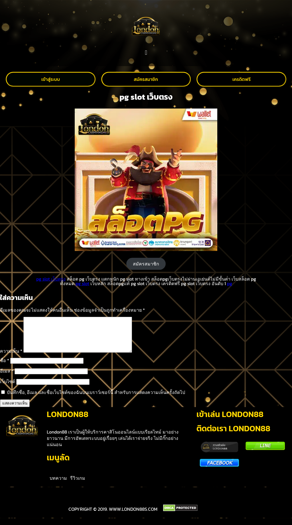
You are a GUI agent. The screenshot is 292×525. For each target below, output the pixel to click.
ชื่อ (4, 367)
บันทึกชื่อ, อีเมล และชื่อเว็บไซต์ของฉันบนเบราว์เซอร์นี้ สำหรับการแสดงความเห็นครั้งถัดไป (96, 399)
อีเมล (6, 377)
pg (229, 283)
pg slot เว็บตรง (51, 278)
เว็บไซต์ (7, 388)
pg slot (82, 283)
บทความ (58, 484)
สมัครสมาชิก (146, 263)
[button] (146, 53)
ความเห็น (11, 357)
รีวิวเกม (77, 484)
